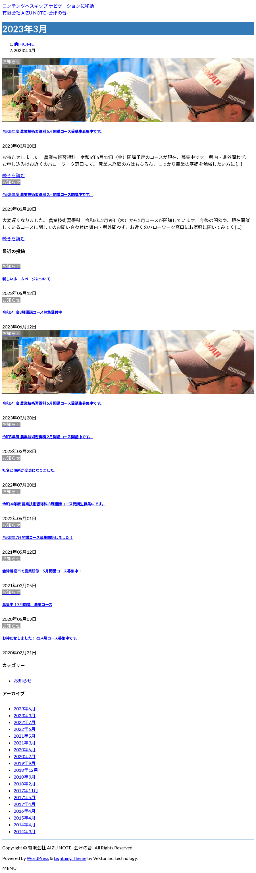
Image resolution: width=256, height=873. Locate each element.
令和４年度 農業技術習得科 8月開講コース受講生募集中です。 (53, 504)
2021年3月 (25, 742)
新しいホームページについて (26, 279)
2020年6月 (25, 749)
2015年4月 (25, 817)
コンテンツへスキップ (25, 6)
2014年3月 (25, 831)
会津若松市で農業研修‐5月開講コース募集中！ (42, 571)
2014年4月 (25, 824)
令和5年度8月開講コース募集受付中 (32, 312)
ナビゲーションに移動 (71, 6)
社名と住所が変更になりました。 (30, 470)
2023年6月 (25, 708)
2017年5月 (25, 797)
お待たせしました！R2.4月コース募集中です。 (41, 638)
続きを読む (13, 175)
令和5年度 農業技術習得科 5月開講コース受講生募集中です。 (53, 131)
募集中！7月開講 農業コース (27, 604)
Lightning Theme (70, 858)
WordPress (38, 858)
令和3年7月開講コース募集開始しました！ (37, 537)
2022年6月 (25, 729)
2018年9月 (25, 776)
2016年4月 (25, 811)
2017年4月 (25, 804)
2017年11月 (26, 790)
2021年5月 (25, 735)
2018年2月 (25, 783)
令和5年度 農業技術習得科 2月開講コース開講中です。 (47, 194)
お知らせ (23, 680)
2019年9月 (25, 763)
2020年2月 (25, 756)
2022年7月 (25, 722)
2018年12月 (26, 770)
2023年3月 (25, 715)
